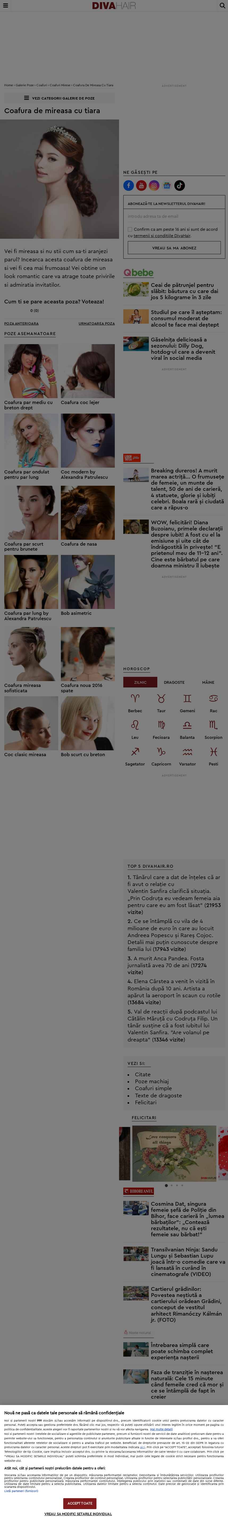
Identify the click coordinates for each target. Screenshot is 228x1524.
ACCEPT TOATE (79, 1503)
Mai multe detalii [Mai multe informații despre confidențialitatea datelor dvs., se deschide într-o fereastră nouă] (161, 1429)
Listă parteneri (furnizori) (21, 1491)
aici (142, 1447)
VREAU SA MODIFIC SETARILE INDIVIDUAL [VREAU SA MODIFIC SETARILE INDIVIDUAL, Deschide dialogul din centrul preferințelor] (78, 1514)
